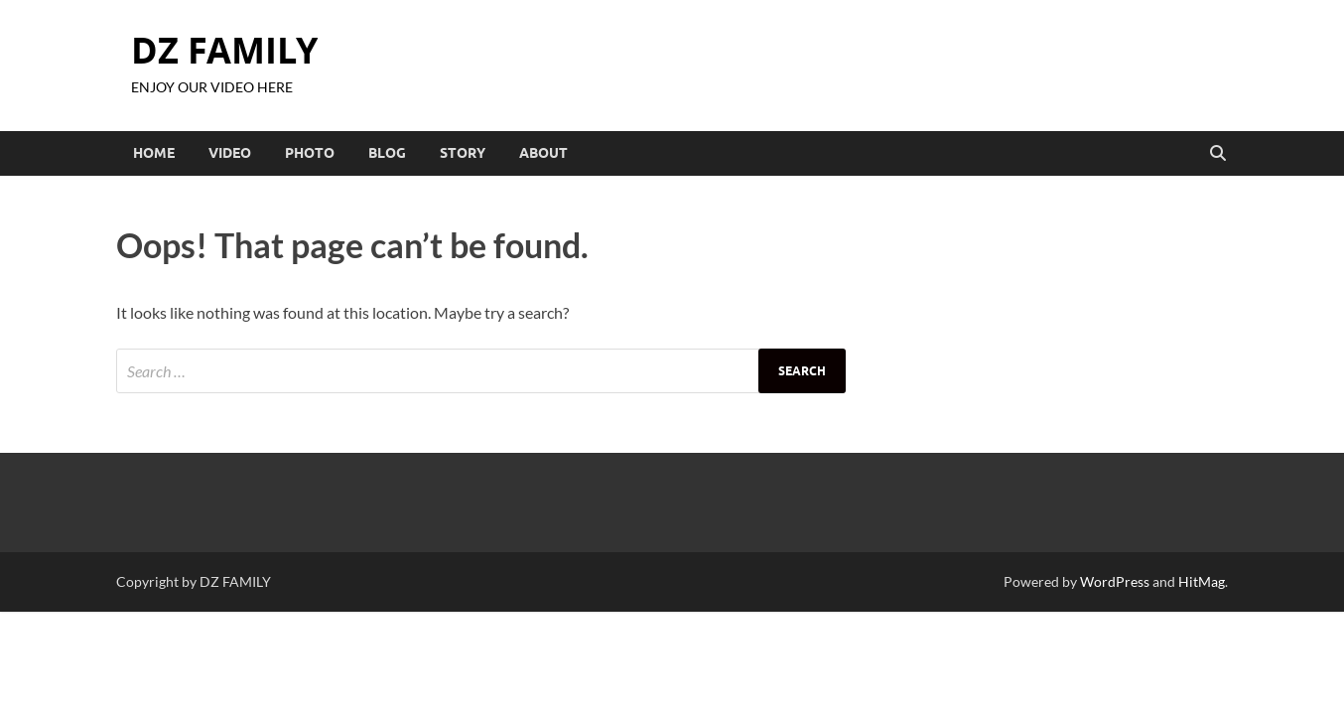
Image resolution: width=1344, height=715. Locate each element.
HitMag (1201, 581)
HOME (154, 153)
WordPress (1114, 581)
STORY (462, 153)
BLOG (387, 153)
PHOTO (310, 153)
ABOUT (543, 153)
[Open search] (1218, 154)
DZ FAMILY (224, 50)
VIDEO (229, 153)
